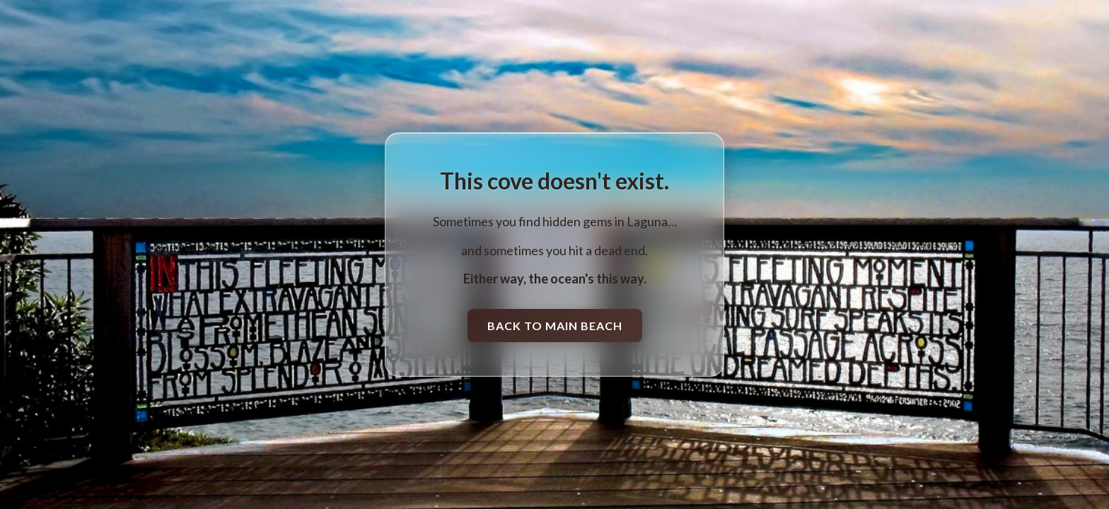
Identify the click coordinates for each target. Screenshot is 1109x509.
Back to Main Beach (554, 325)
